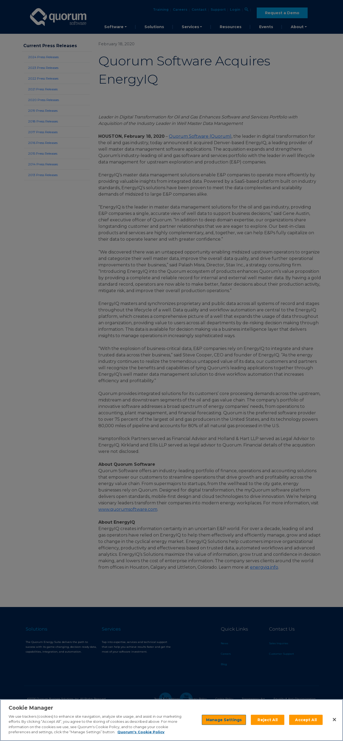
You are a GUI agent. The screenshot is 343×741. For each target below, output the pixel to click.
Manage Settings (224, 719)
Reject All (267, 719)
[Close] (334, 719)
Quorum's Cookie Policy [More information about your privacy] (141, 732)
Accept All (305, 719)
